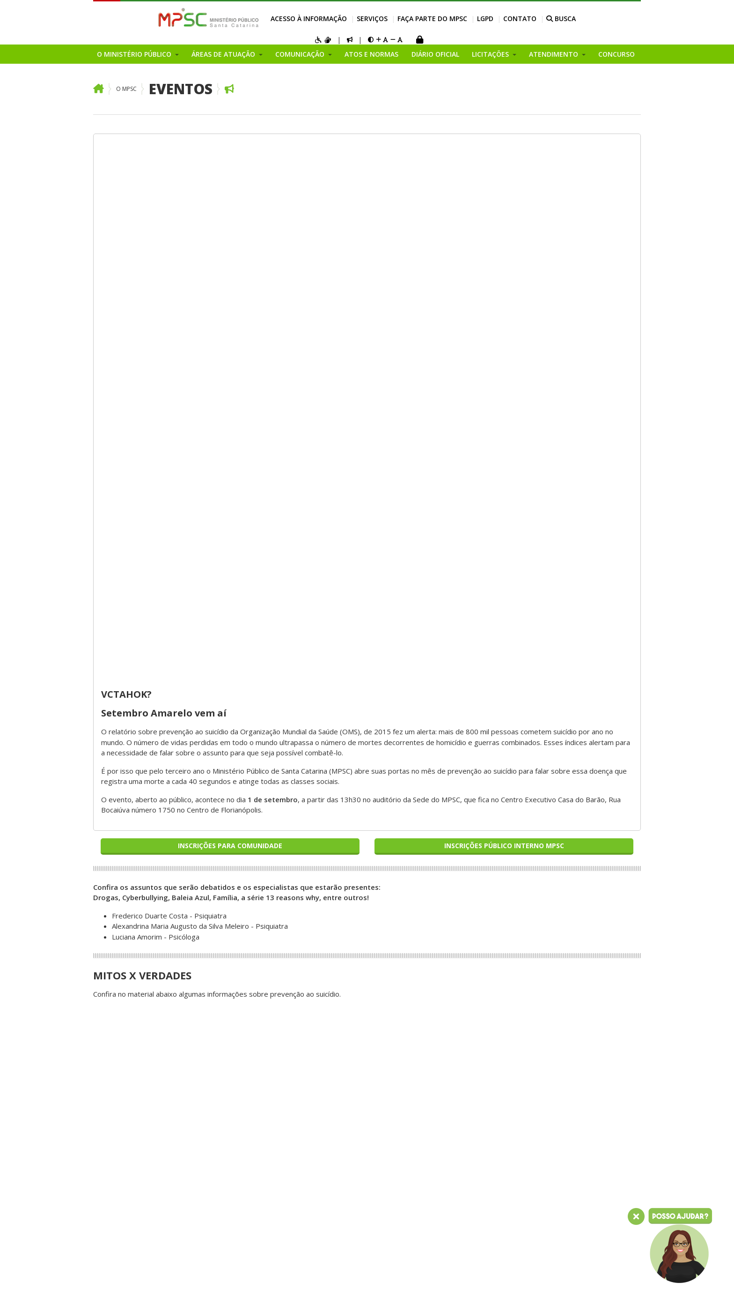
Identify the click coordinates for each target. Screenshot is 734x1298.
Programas (111, 1211)
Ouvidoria (108, 1021)
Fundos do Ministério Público (139, 1042)
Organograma (115, 1032)
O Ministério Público (133, 806)
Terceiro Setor (230, 927)
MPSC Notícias (343, 874)
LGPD (485, 18)
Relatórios (449, 863)
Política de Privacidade (592, 1155)
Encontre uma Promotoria (474, 980)
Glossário (448, 937)
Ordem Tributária (234, 969)
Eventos (181, 88)
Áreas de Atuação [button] (224, 54)
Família (217, 884)
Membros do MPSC (124, 895)
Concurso (616, 54)
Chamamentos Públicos (130, 1201)
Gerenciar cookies (343, 1279)
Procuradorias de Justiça (132, 990)
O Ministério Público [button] (135, 54)
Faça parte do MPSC (432, 18)
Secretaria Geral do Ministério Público (124, 953)
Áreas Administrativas (128, 1137)
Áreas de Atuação (241, 806)
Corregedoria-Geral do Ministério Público (130, 932)
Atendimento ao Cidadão (472, 842)
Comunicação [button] (300, 54)
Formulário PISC (571, 1011)
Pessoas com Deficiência (246, 937)
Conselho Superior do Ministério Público (127, 1101)
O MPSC (126, 89)
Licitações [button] (491, 54)
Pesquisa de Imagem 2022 (136, 821)
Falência (219, 863)
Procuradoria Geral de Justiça (140, 874)
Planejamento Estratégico (135, 1011)
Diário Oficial (435, 54)
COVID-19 (336, 895)
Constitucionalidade (237, 842)
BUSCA (561, 18)
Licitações (449, 831)
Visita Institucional (462, 948)
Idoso (215, 895)
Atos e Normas (371, 54)
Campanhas (111, 1084)
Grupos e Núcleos (122, 1180)
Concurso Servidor (575, 1085)
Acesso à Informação (309, 18)
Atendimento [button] (554, 54)
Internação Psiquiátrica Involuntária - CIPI (583, 995)
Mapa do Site (112, 1279)
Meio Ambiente (230, 916)
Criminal (218, 905)
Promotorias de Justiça (130, 1000)
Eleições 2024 (342, 884)
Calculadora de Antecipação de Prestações (590, 932)
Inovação (107, 1074)
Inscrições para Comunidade (230, 308)
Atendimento (459, 880)
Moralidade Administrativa (248, 948)
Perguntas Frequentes (469, 895)
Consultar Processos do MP (591, 821)
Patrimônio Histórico (239, 979)
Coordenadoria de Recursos (138, 884)
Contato (519, 18)
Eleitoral (219, 874)
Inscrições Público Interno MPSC (504, 308)
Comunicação (347, 806)
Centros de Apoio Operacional (121, 974)
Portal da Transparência (471, 821)
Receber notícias (347, 927)
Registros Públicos (236, 990)
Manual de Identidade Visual (365, 821)
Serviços (372, 18)
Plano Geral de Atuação (130, 1169)
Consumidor (225, 853)
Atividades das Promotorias (478, 853)
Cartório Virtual (457, 927)
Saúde (216, 1000)
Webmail (180, 1279)
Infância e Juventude (238, 958)
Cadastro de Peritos (579, 948)
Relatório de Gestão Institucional (126, 1122)
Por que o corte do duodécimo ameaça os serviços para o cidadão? (133, 842)
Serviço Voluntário (575, 1095)
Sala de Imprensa (347, 937)
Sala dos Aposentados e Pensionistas (255, 1279)
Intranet (150, 1279)
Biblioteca (562, 958)
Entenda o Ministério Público (138, 863)
